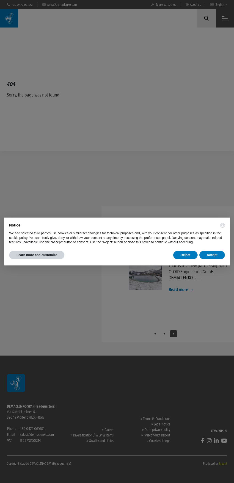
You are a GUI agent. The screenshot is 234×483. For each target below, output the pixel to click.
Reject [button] (185, 255)
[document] (117, 234)
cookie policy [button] (18, 238)
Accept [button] (212, 255)
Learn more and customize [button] (37, 255)
